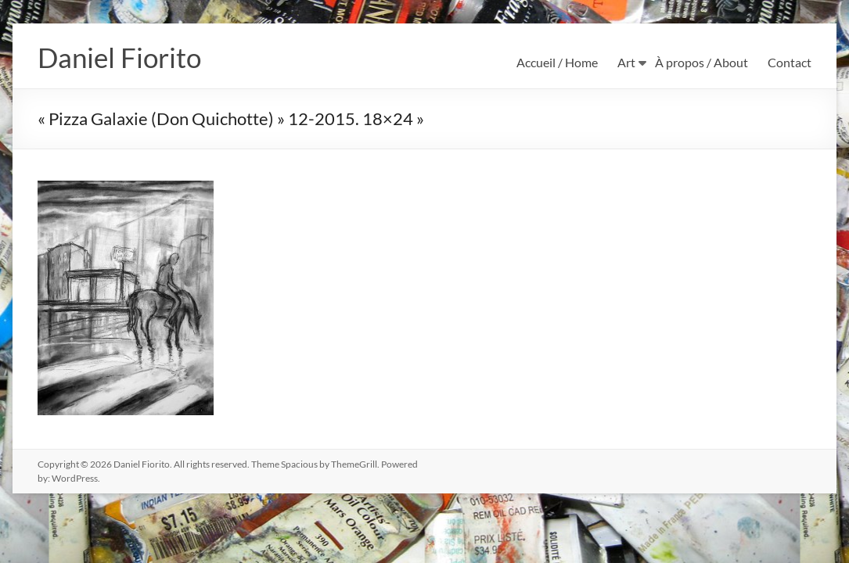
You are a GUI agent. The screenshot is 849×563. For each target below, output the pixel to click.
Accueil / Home (557, 62)
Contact (789, 62)
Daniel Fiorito (122, 57)
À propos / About (701, 62)
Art (626, 62)
